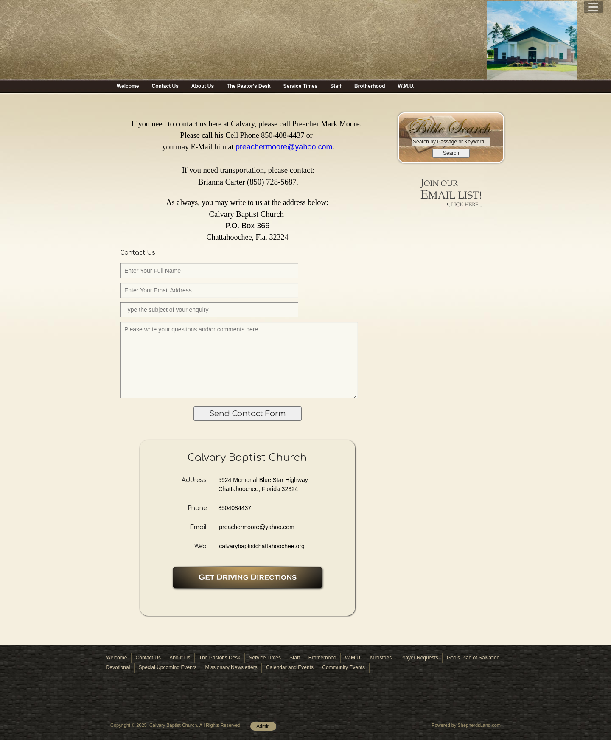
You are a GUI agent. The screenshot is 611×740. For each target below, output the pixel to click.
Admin (263, 726)
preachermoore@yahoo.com (256, 527)
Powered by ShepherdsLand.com (466, 725)
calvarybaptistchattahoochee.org (262, 546)
